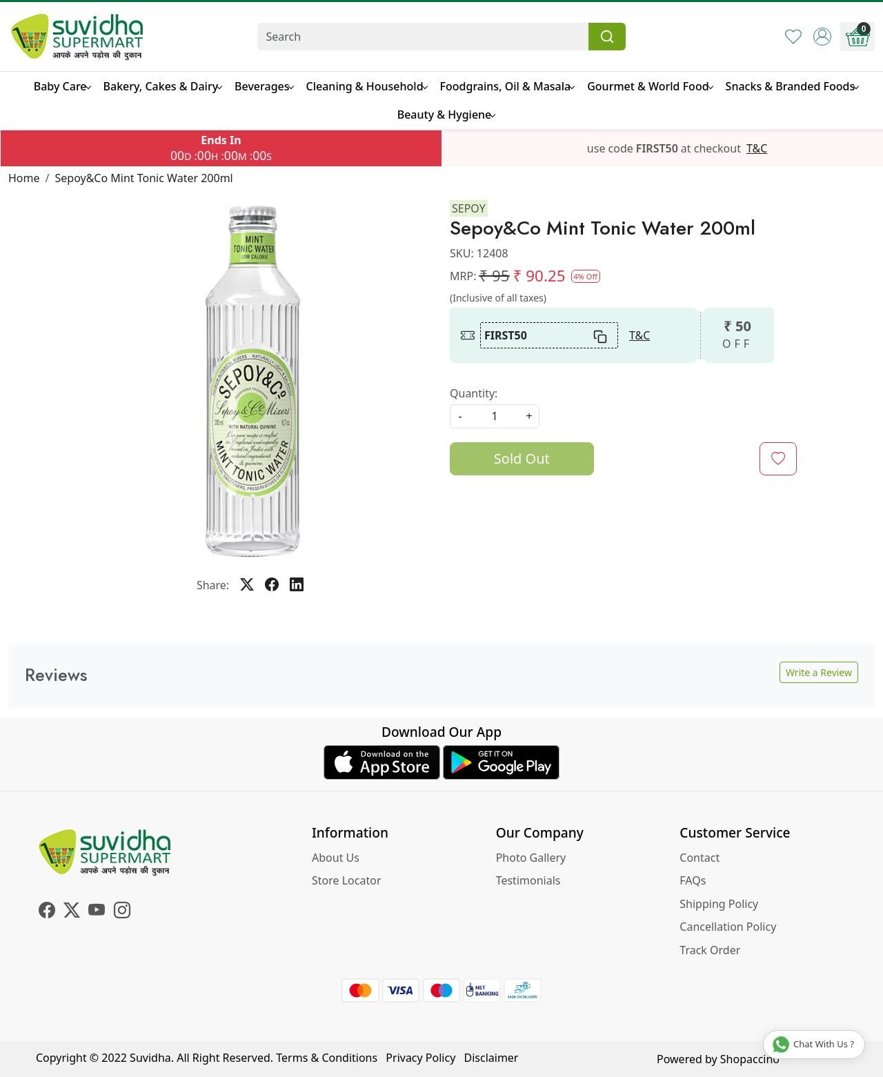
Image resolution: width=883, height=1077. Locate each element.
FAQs (692, 880)
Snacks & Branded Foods (792, 86)
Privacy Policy (420, 1057)
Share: (213, 585)
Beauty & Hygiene (446, 114)
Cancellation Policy (727, 926)
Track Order (709, 950)
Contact (699, 857)
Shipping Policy (718, 903)
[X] (72, 912)
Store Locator (346, 880)
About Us (335, 857)
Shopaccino (750, 1059)
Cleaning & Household (366, 86)
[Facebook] (47, 912)
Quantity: (473, 393)
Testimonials (528, 880)
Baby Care (62, 86)
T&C (756, 148)
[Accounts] (822, 37)
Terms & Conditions (326, 1057)
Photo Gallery (531, 857)
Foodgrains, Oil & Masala (507, 86)
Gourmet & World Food (649, 86)
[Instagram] (122, 912)
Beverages (263, 86)
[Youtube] (97, 912)
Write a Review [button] (819, 672)
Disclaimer (491, 1057)
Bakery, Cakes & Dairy (162, 86)
